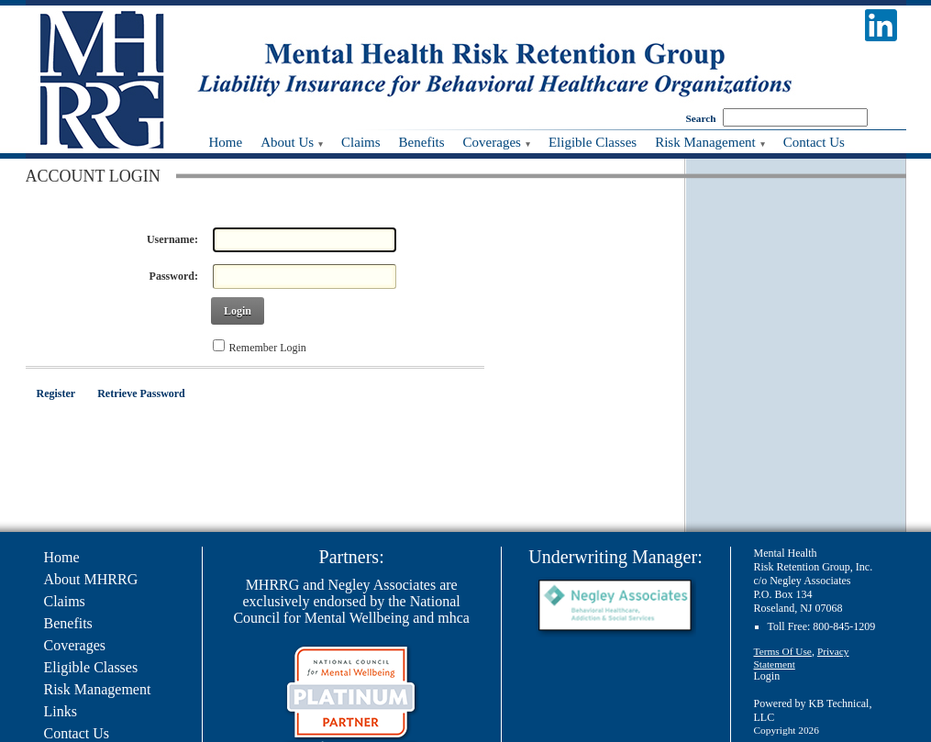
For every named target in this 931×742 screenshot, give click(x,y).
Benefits (68, 623)
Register (56, 393)
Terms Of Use (783, 651)
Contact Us (77, 733)
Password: (174, 276)
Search (701, 118)
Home (62, 557)
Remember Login (267, 347)
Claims (64, 601)
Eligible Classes (91, 667)
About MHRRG (91, 579)
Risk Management (97, 689)
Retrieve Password (141, 393)
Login (237, 311)
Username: (172, 239)
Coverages (75, 645)
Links (60, 711)
